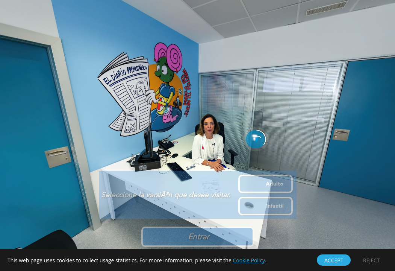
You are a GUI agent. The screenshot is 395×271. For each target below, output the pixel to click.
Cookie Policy (249, 260)
